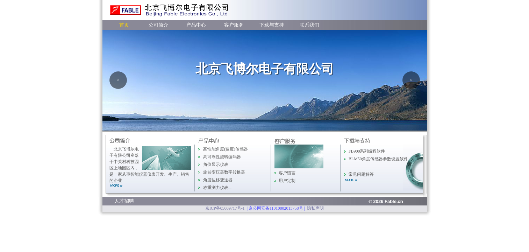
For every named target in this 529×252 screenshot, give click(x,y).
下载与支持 (271, 25)
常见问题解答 (361, 174)
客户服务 (234, 25)
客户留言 (287, 172)
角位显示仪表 (215, 164)
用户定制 (287, 180)
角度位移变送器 (218, 179)
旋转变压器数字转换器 (224, 172)
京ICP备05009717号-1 (225, 208)
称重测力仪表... (217, 187)
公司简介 (158, 25)
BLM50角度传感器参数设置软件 (378, 158)
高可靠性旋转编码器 (222, 156)
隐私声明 (315, 208)
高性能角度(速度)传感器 (225, 149)
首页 (124, 25)
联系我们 (309, 25)
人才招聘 (124, 201)
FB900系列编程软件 (367, 151)
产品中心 (196, 25)
